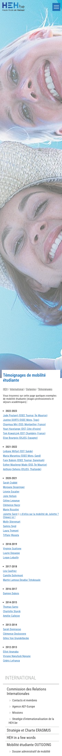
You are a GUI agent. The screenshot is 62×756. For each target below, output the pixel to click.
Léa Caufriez (10, 571)
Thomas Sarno (10, 606)
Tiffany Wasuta (11, 535)
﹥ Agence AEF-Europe (22, 706)
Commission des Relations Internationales (26, 691)
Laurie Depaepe (11, 553)
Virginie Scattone (12, 548)
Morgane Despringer (14, 487)
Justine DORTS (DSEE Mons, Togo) (21, 419)
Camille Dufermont (13, 575)
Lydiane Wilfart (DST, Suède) (18, 451)
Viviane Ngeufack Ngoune (17, 656)
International (17, 389)
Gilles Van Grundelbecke (16, 638)
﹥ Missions (16, 712)
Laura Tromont (11, 530)
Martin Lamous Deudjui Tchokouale (22, 580)
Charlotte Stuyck (12, 611)
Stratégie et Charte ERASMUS (29, 730)
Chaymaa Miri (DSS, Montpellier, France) (24, 424)
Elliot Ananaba (11, 651)
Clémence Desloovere (14, 633)
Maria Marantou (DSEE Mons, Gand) (22, 455)
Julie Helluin (10, 496)
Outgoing (31, 389)
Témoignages (45, 389)
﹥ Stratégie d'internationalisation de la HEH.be (31, 720)
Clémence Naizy (11, 505)
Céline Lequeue (11, 500)
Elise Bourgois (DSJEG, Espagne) (20, 437)
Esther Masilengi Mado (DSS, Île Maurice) (25, 464)
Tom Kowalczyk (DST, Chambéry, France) (24, 433)
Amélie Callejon (11, 615)
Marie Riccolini (11, 509)
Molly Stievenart (11, 521)
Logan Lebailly (11, 557)
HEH (5, 389)
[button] (56, 7)
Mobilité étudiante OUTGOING (29, 745)
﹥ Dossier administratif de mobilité (29, 751)
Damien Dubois (11, 593)
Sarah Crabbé (10, 482)
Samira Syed (9, 526)
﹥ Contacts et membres (23, 700)
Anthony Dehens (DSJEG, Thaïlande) (22, 469)
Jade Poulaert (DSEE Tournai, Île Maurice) (25, 415)
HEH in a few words (21, 737)
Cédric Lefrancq (11, 660)
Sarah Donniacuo (12, 629)
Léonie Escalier (11, 491)
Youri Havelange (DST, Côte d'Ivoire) (22, 428)
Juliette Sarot (10, 514)
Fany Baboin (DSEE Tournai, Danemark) (23, 460)
